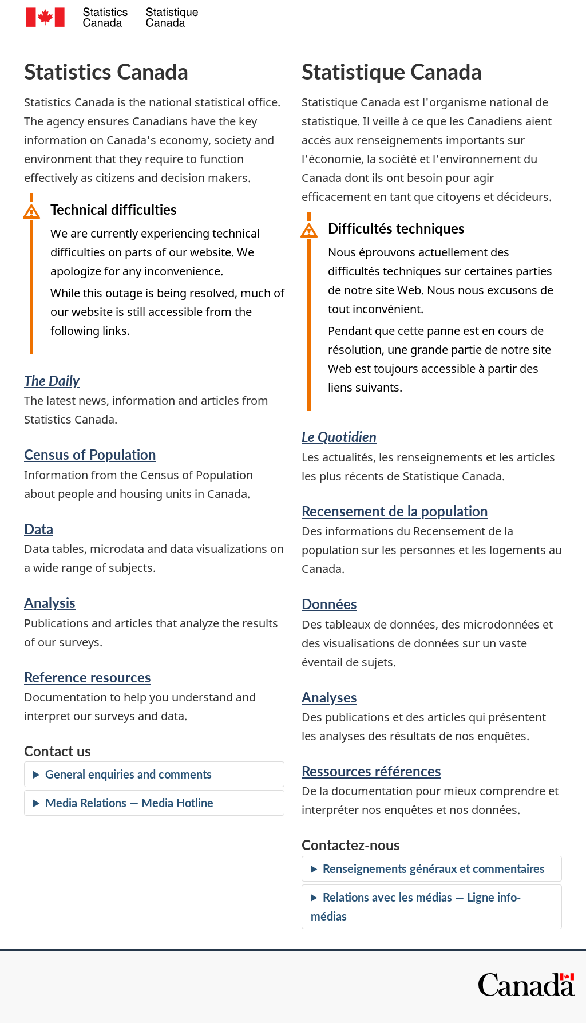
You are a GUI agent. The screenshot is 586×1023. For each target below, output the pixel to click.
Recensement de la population (395, 511)
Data (38, 528)
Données (329, 603)
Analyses (329, 697)
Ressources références (371, 771)
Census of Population (90, 454)
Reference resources (87, 677)
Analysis (50, 602)
